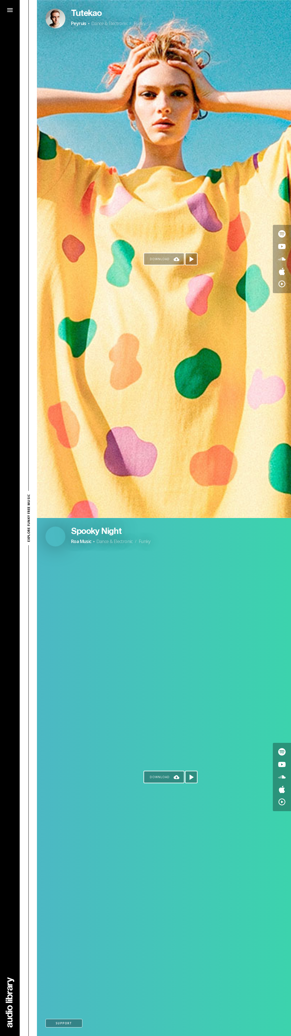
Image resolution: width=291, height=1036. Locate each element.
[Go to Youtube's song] (282, 246)
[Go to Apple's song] (282, 271)
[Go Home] (10, 1002)
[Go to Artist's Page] (55, 18)
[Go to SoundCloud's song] (282, 259)
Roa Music (81, 541)
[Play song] (191, 259)
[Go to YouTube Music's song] (282, 284)
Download (160, 259)
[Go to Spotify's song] (282, 234)
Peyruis (78, 23)
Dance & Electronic (109, 23)
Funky (140, 23)
